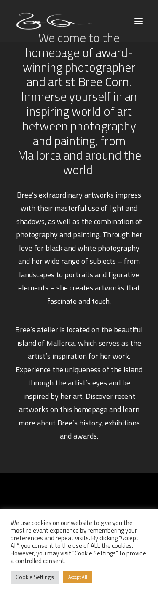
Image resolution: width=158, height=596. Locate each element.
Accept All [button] (77, 577)
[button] (138, 21)
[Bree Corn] (54, 20)
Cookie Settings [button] (35, 577)
